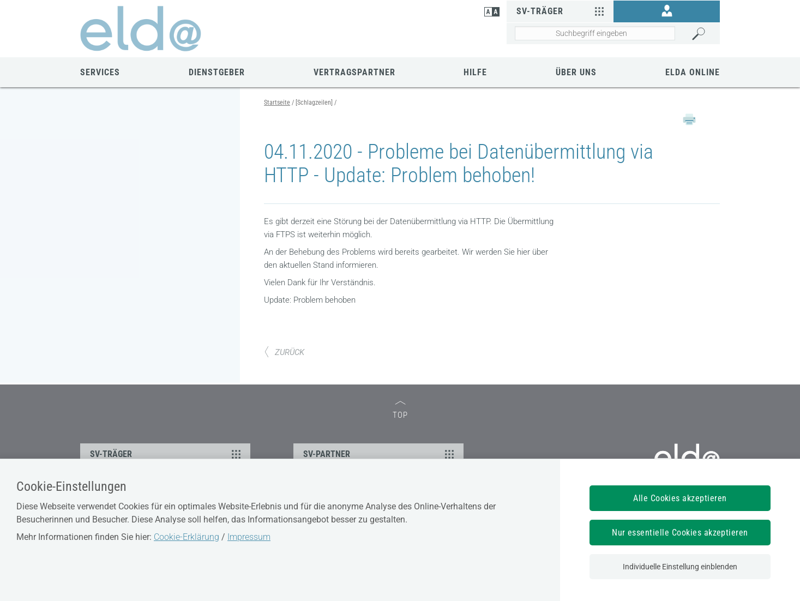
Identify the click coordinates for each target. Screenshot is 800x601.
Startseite (277, 102)
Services (100, 72)
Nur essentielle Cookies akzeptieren (680, 532)
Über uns (576, 72)
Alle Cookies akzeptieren (680, 498)
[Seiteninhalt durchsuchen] (595, 33)
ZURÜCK (284, 352)
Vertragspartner (354, 72)
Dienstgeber (217, 72)
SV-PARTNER (380, 454)
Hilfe (475, 72)
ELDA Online (692, 72)
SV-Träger (561, 11)
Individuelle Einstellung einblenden (680, 566)
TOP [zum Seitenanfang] (400, 410)
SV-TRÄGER (167, 454)
